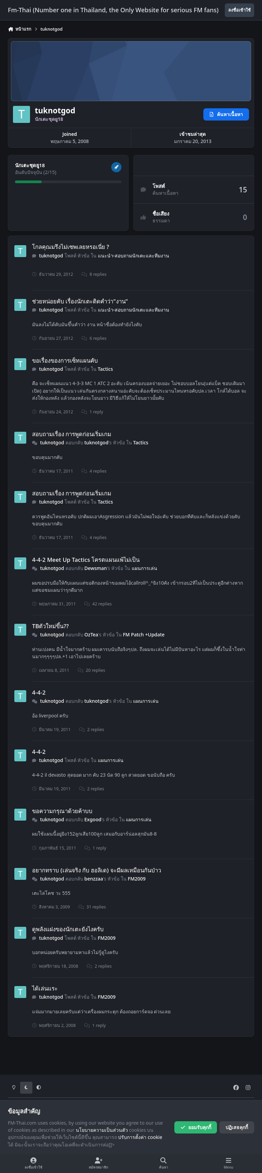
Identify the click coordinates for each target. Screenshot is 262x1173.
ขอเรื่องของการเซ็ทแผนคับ (65, 360)
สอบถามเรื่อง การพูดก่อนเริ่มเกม (71, 434)
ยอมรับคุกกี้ (195, 1127)
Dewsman (95, 568)
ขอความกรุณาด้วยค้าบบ (62, 811)
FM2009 (137, 878)
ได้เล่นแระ (45, 988)
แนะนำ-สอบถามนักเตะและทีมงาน (134, 255)
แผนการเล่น (144, 568)
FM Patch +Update (143, 634)
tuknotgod (51, 255)
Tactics (105, 369)
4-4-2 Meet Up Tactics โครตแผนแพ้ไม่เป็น (86, 560)
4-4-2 (39, 692)
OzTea (91, 634)
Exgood (92, 819)
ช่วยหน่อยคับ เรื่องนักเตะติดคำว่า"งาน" (80, 301)
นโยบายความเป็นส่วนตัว (102, 1130)
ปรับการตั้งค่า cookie (140, 1137)
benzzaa (93, 878)
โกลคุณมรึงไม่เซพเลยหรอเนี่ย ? (70, 247)
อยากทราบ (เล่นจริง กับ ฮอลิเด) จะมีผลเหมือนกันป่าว (96, 870)
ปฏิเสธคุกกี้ (236, 1127)
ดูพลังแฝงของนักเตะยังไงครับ (68, 929)
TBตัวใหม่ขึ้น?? (50, 626)
